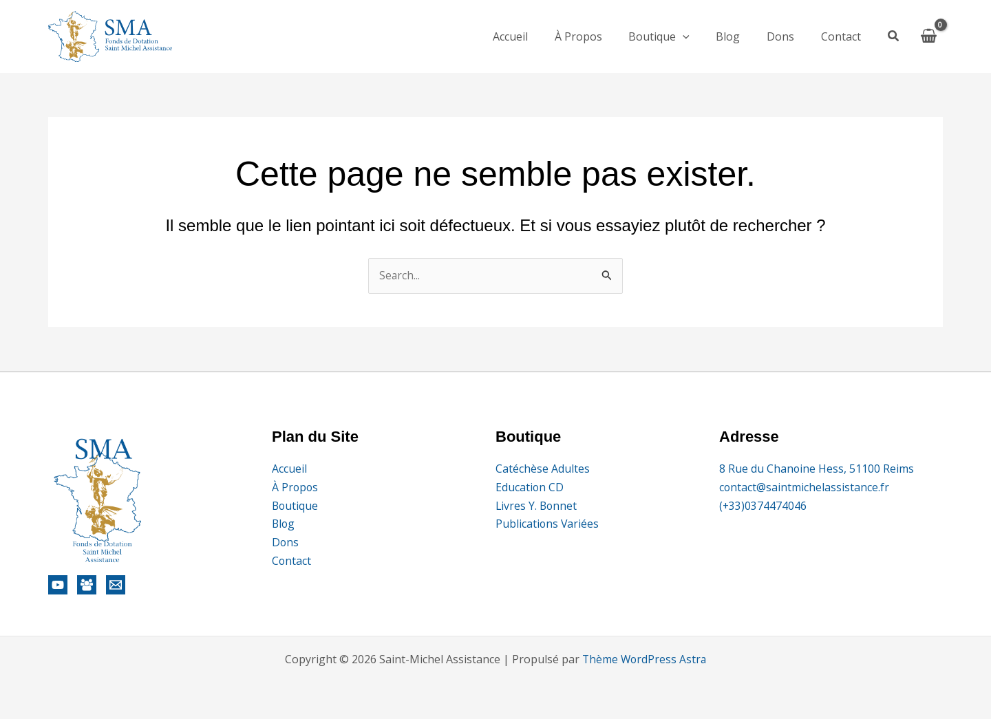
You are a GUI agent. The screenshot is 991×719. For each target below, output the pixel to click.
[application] (698, 36)
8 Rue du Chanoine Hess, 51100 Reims (817, 468)
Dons (787, 36)
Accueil (535, 36)
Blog (739, 36)
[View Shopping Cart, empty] (928, 36)
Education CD (530, 487)
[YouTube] (57, 584)
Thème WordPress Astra (644, 659)
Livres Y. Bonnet (537, 505)
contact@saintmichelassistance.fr (804, 487)
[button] (894, 37)
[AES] (86, 584)
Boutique (674, 36)
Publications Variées (548, 523)
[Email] (115, 584)
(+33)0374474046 (763, 505)
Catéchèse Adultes (543, 468)
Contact (843, 36)
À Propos (598, 36)
